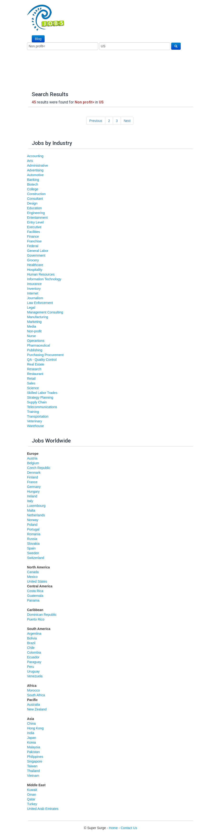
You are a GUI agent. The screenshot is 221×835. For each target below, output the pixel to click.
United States (37, 581)
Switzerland (35, 558)
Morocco (33, 690)
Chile (31, 648)
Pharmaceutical (38, 345)
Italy (30, 501)
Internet (32, 293)
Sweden (33, 553)
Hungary (33, 491)
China (31, 723)
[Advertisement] (94, 67)
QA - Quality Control (42, 360)
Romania (33, 534)
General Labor (37, 251)
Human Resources (41, 274)
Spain (31, 548)
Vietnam (33, 775)
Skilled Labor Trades (42, 393)
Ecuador (33, 657)
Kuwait (32, 790)
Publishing (34, 350)
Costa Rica (35, 591)
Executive (34, 227)
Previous (95, 121)
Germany (34, 487)
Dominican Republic (42, 614)
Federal (32, 246)
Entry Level (35, 222)
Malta (31, 510)
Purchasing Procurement (45, 355)
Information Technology (44, 279)
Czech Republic (38, 468)
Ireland (32, 496)
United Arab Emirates (42, 809)
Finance (33, 236)
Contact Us (129, 828)
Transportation (37, 416)
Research (34, 369)
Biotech (32, 184)
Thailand (33, 771)
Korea (31, 742)
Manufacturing (37, 317)
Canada (33, 572)
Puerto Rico (35, 619)
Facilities (33, 232)
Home (113, 828)
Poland (32, 525)
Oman (31, 794)
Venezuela (34, 676)
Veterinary (34, 421)
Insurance (34, 284)
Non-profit (34, 331)
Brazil (31, 643)
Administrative (37, 165)
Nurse (31, 336)
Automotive (35, 175)
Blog (38, 39)
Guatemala (35, 596)
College (32, 189)
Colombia (34, 652)
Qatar (31, 799)
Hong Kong (35, 728)
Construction (36, 194)
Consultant (35, 199)
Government (36, 255)
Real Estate (35, 364)
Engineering (36, 213)
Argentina (34, 633)
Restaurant (35, 374)
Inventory (34, 288)
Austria (32, 458)
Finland (32, 477)
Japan (31, 738)
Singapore (34, 761)
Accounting (35, 156)
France (32, 482)
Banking (33, 180)
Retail (31, 378)
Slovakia (33, 543)
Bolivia (32, 638)
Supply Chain (37, 402)
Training (33, 412)
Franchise (34, 241)
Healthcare (35, 265)
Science (33, 388)
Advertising (35, 170)
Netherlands (36, 515)
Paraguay (34, 662)
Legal (31, 307)
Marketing (34, 322)
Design (32, 203)
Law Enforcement (40, 303)
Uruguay (33, 671)
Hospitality (34, 270)
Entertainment (37, 217)
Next (127, 121)
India (30, 733)
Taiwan (32, 766)
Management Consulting (45, 312)
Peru (30, 667)
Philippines (35, 757)
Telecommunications (42, 407)
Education (34, 208)
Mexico (32, 577)
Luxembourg (36, 506)
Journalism (35, 298)
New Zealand (37, 709)
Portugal (33, 529)
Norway (32, 520)
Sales (31, 383)
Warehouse (35, 426)
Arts (30, 161)
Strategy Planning (40, 397)
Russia (32, 539)
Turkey (32, 804)
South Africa (36, 695)
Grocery (33, 260)
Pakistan (33, 752)
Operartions (35, 341)
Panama (33, 600)
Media (31, 326)
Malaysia (33, 747)
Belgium (33, 463)
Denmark (34, 472)
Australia (33, 704)
